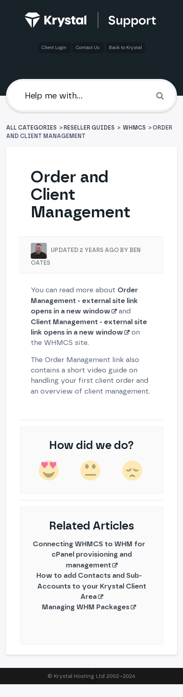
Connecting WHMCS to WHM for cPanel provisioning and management (89, 554)
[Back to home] (92, 20)
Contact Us (88, 47)
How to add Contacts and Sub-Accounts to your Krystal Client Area (91, 586)
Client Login (55, 47)
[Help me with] (91, 95)
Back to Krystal (125, 47)
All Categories (32, 127)
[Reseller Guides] (89, 127)
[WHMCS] (135, 127)
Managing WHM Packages (85, 606)
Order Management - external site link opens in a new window (84, 300)
